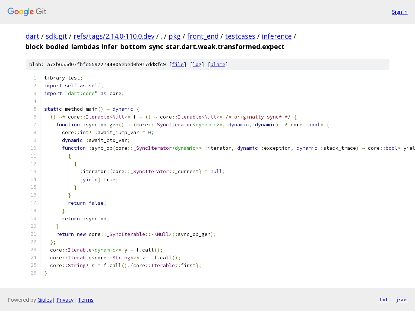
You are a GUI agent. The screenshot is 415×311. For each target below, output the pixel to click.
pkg (175, 36)
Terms (86, 299)
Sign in (400, 11)
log (197, 64)
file (178, 64)
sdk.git (56, 36)
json (402, 299)
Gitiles (44, 299)
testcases (240, 36)
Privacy (64, 299)
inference (277, 36)
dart (32, 36)
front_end (203, 36)
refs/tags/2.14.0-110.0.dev (113, 36)
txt (383, 299)
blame (217, 64)
